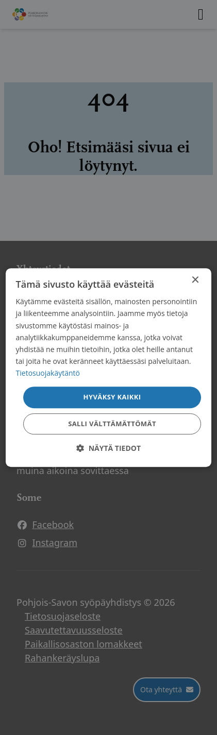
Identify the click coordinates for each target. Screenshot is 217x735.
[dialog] (109, 367)
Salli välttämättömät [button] (112, 423)
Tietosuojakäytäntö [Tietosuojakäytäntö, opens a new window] (48, 373)
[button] (108, 448)
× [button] (194, 280)
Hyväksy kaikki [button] (112, 396)
